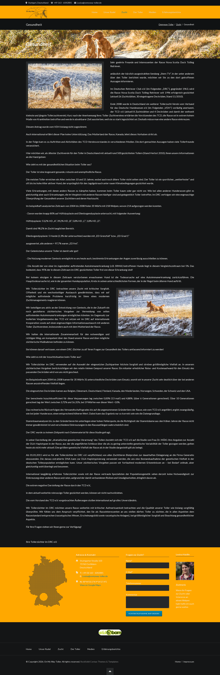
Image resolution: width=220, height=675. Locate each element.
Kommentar (131, 594)
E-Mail (131, 571)
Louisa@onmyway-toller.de (95, 576)
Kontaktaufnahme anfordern (144, 613)
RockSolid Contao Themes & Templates (99, 661)
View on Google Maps (90, 585)
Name (131, 560)
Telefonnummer (133, 583)
